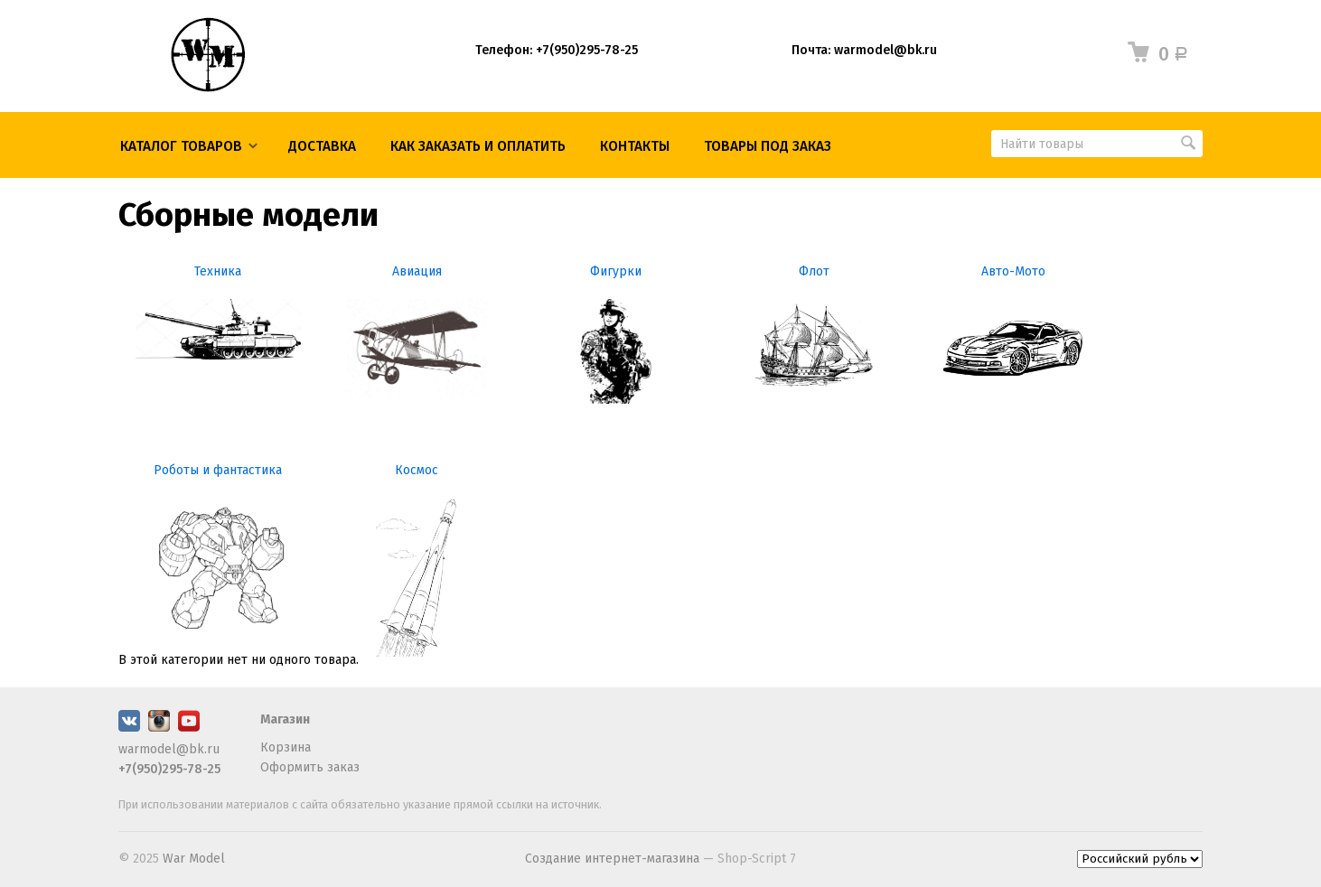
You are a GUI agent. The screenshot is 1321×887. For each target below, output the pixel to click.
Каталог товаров (181, 146)
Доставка (322, 146)
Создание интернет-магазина (612, 858)
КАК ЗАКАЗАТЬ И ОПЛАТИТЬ (478, 146)
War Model (194, 858)
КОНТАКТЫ (635, 146)
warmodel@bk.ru (169, 749)
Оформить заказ (310, 767)
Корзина (285, 747)
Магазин (285, 719)
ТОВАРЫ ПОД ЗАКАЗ (767, 146)
